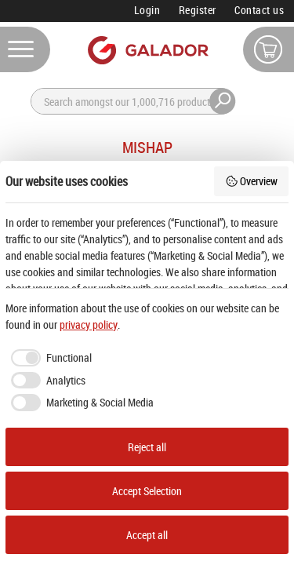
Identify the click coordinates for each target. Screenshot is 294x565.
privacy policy (89, 324)
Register (197, 9)
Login (147, 9)
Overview (251, 180)
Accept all (147, 534)
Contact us (259, 9)
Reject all (147, 446)
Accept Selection (147, 490)
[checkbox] (48, 357)
